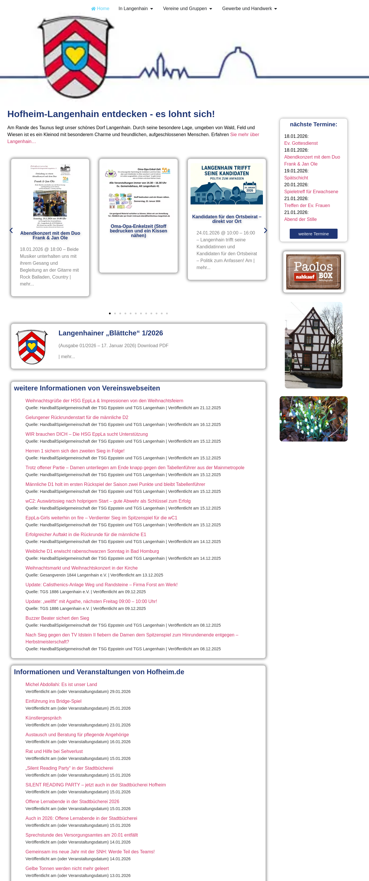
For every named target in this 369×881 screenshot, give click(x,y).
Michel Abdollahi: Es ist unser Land (61, 684)
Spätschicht (296, 177)
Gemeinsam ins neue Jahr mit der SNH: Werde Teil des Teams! (90, 851)
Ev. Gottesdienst (301, 143)
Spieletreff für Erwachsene (311, 191)
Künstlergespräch (44, 717)
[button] (11, 230)
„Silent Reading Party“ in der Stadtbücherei (69, 768)
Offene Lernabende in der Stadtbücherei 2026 (72, 801)
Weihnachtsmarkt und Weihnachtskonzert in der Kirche (82, 568)
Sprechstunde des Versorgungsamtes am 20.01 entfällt (82, 835)
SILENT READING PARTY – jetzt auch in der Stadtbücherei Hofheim (96, 784)
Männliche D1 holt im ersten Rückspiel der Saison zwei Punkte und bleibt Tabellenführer (115, 484)
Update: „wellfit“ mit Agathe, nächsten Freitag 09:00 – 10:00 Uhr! (91, 601)
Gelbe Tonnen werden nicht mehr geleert (67, 868)
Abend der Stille (300, 219)
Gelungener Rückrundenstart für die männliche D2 (77, 417)
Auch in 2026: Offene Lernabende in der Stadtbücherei (82, 818)
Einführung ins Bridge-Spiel (54, 701)
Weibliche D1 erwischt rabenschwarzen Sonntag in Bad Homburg (92, 551)
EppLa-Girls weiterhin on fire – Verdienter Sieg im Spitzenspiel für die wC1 (101, 517)
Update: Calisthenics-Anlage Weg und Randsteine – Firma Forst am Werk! (102, 584)
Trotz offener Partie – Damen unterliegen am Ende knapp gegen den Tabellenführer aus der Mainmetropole (135, 467)
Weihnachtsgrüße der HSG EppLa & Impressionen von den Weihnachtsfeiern (104, 400)
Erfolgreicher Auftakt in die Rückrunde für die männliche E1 (86, 534)
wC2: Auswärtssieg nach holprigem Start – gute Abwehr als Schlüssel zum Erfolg (108, 501)
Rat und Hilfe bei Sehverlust (54, 751)
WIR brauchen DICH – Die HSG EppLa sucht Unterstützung (87, 434)
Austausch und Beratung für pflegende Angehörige (77, 734)
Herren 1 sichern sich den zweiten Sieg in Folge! (75, 450)
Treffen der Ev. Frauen (307, 205)
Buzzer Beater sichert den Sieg (57, 618)
